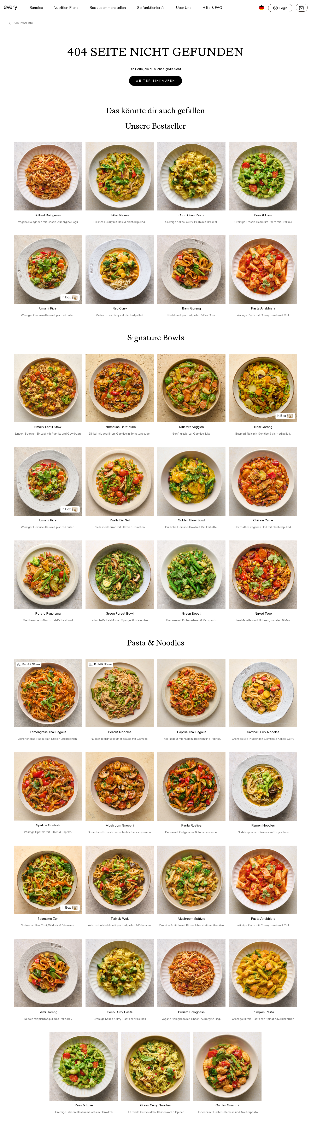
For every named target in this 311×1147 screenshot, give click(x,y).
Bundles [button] (36, 8)
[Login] (280, 8)
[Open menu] (302, 8)
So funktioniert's (150, 8)
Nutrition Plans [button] (65, 8)
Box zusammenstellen (107, 8)
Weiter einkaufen (155, 80)
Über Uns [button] (183, 8)
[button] (10, 7)
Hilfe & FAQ (212, 8)
